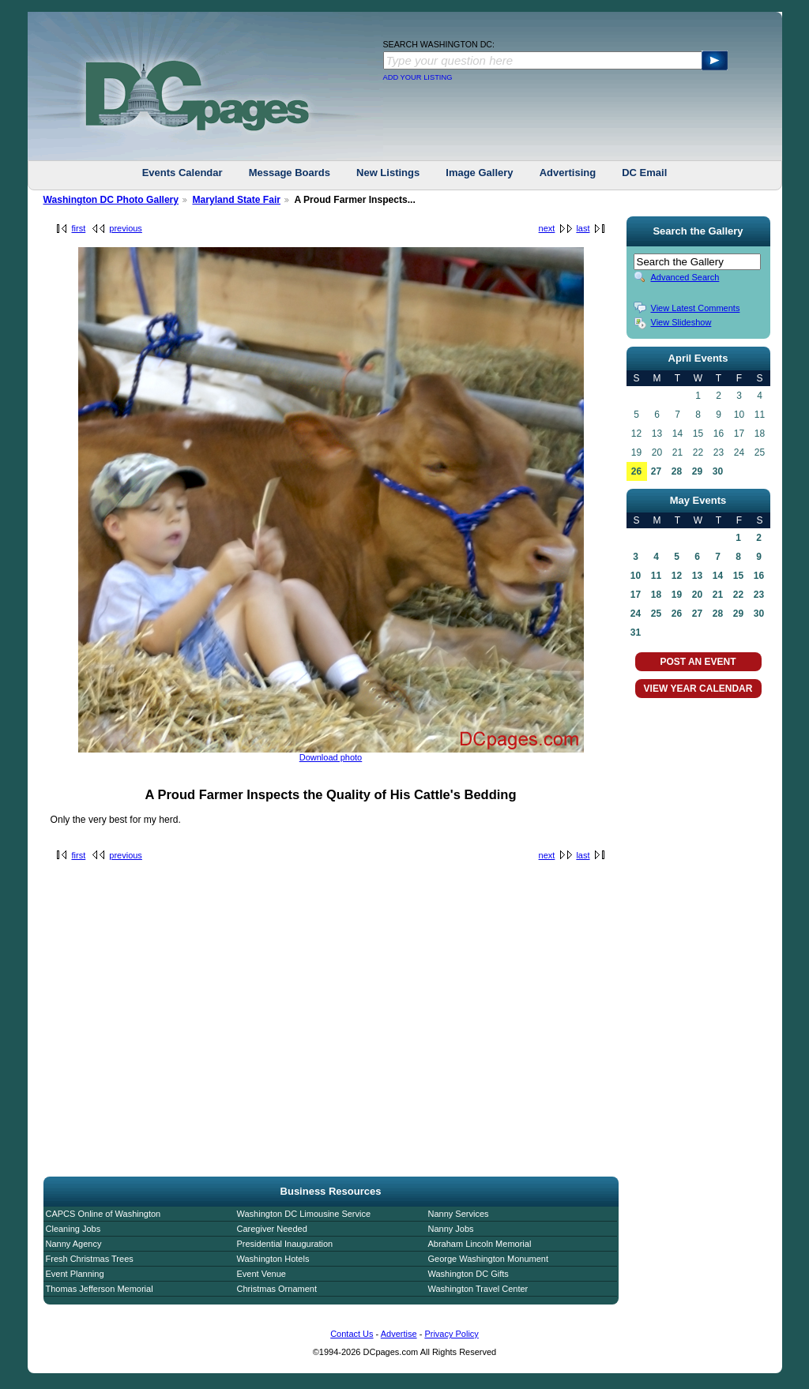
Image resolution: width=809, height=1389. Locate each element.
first (79, 228)
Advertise (399, 1333)
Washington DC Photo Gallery (111, 199)
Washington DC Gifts (468, 1273)
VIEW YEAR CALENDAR (698, 688)
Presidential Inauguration (285, 1243)
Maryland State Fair (236, 199)
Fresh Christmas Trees (90, 1258)
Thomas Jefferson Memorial (99, 1288)
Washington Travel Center (478, 1288)
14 (718, 575)
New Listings (388, 172)
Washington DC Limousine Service (304, 1213)
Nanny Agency (74, 1243)
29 (697, 471)
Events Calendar (182, 172)
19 (677, 594)
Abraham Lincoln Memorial (480, 1243)
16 (759, 575)
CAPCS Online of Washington (103, 1213)
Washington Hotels (273, 1258)
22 (738, 594)
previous (125, 228)
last (582, 228)
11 (656, 575)
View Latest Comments (695, 308)
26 (636, 471)
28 (677, 471)
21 (718, 594)
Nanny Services (458, 1213)
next (547, 228)
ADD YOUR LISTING (418, 77)
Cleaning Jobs (73, 1228)
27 (656, 471)
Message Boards (289, 172)
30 (718, 471)
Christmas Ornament (277, 1288)
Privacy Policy (451, 1333)
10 (635, 575)
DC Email (644, 172)
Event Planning (75, 1273)
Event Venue (261, 1273)
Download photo (331, 757)
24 (635, 613)
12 (677, 575)
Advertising (568, 172)
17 (635, 594)
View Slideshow (681, 322)
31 (635, 632)
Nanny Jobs (451, 1228)
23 (759, 594)
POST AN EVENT (698, 661)
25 (656, 613)
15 (738, 575)
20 (697, 594)
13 (697, 575)
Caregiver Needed (272, 1228)
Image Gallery (479, 172)
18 (656, 594)
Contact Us (351, 1333)
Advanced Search (685, 277)
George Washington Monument (488, 1258)
